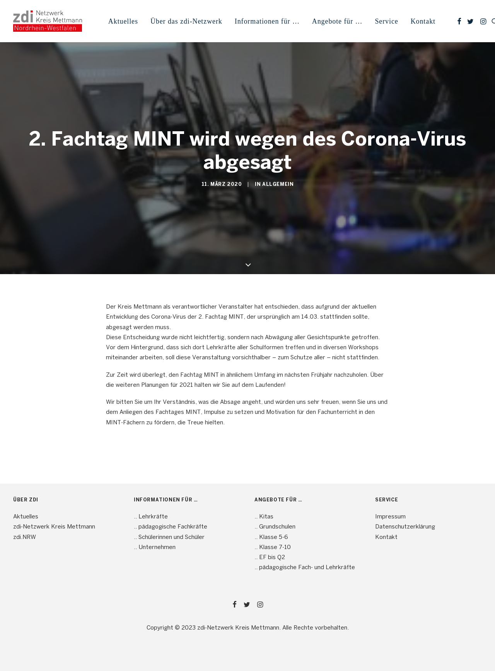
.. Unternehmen (155, 547)
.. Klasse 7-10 (272, 547)
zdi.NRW (24, 537)
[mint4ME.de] (47, 21)
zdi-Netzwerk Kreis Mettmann (54, 527)
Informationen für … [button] (267, 21)
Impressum (390, 517)
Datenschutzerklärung (405, 527)
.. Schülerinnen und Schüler (169, 537)
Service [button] (386, 21)
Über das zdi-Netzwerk (186, 21)
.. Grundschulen (274, 527)
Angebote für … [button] (337, 21)
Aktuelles (123, 21)
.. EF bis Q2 (269, 557)
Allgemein (278, 184)
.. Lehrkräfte (151, 517)
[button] (459, 21)
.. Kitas (263, 517)
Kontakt (423, 21)
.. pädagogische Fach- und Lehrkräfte (304, 567)
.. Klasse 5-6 (271, 537)
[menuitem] (123, 21)
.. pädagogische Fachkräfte (170, 527)
